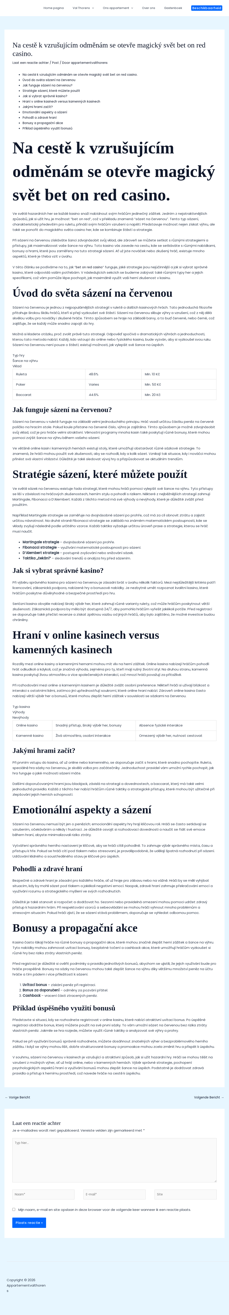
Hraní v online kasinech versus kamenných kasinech (65, 101)
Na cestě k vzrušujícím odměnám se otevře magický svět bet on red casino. (86, 74)
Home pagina (68, 8)
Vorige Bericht (18, 1098)
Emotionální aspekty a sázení (47, 112)
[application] (103, 8)
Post (59, 62)
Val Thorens (94, 8)
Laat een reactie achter (32, 62)
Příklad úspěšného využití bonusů (50, 128)
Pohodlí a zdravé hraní (41, 117)
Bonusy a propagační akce (45, 122)
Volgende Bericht (207, 1098)
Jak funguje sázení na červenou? (50, 85)
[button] (207, 8)
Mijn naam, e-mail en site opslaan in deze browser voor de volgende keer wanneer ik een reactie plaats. (104, 1215)
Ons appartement (126, 8)
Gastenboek (175, 8)
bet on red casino (90, 267)
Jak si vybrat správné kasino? (47, 96)
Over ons (153, 8)
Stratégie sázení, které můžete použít (54, 90)
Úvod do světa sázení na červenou (51, 79)
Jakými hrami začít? (39, 106)
